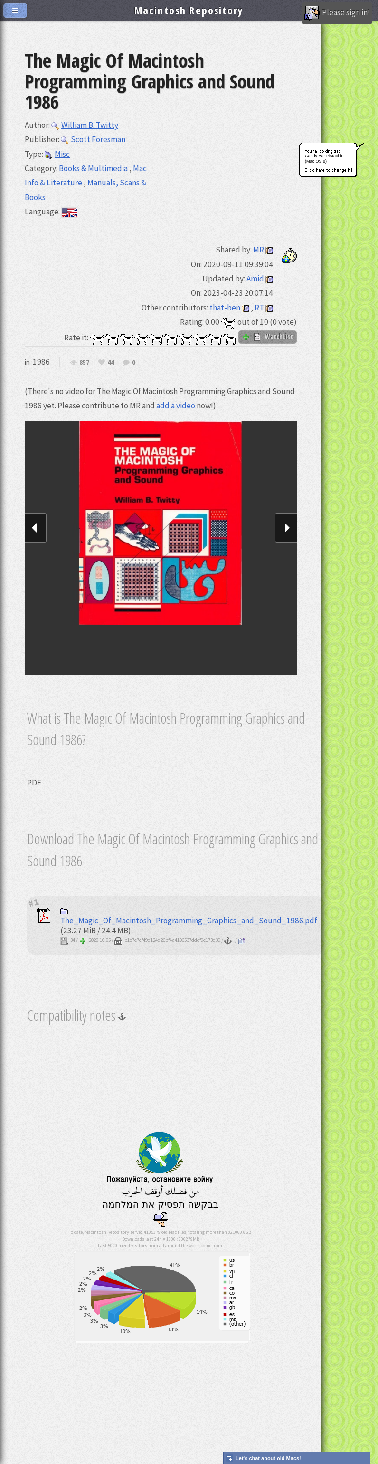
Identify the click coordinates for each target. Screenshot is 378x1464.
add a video (175, 405)
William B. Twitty (84, 125)
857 (84, 362)
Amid (255, 278)
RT (259, 307)
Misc (57, 154)
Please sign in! (337, 13)
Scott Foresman (93, 139)
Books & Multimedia (93, 168)
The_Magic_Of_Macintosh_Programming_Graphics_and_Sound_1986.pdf (188, 917)
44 (110, 362)
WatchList (267, 336)
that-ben (224, 307)
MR (258, 249)
